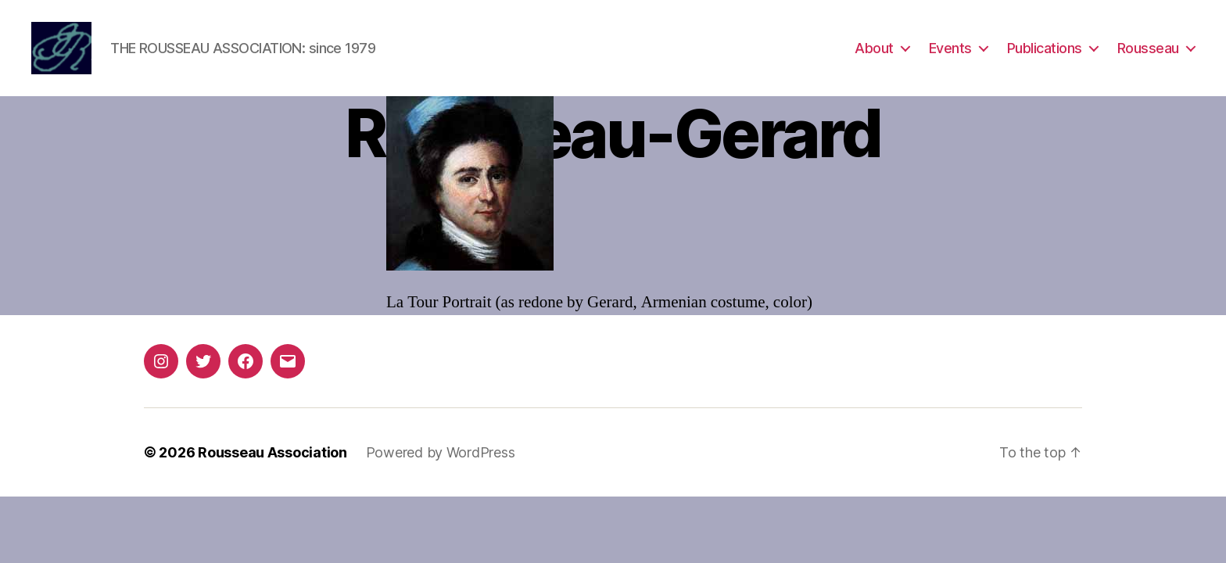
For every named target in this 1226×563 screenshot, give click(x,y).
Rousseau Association (272, 454)
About (874, 49)
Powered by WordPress (440, 454)
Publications (1044, 49)
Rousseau (1148, 49)
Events (950, 49)
